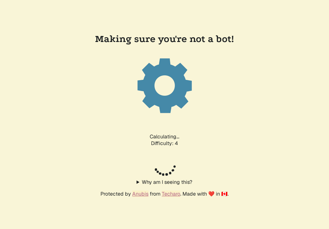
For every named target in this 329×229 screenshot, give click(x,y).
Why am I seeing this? (167, 182)
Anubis (140, 194)
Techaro (171, 194)
